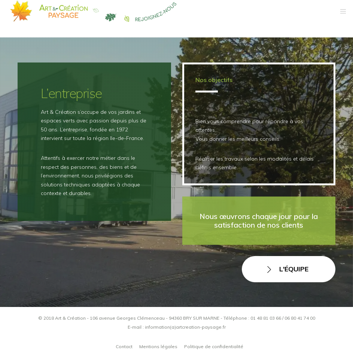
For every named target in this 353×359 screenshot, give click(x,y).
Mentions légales (158, 346)
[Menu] (340, 11)
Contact (124, 346)
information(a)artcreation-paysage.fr (185, 327)
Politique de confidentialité (213, 346)
